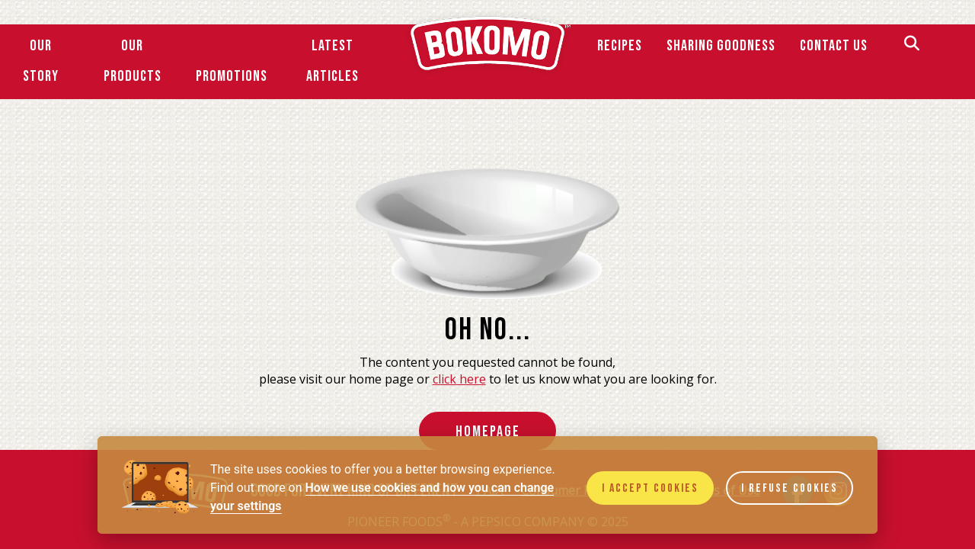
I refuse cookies (789, 488)
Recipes (619, 46)
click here (459, 379)
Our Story (41, 61)
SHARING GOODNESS (721, 46)
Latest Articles (332, 61)
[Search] (912, 45)
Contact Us (834, 46)
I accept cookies (650, 488)
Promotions (231, 76)
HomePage (488, 431)
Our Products (132, 61)
